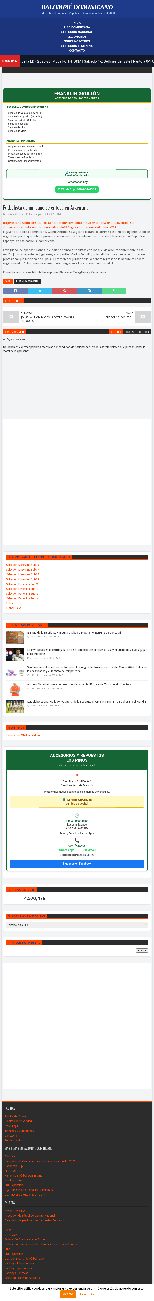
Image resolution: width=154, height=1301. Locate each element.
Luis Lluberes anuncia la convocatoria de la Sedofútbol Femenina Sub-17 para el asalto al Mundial (86, 701)
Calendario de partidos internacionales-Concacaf (34, 1220)
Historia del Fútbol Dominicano (23, 1175)
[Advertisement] (21, 482)
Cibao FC (10, 1230)
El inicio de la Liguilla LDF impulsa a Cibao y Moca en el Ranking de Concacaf (74, 632)
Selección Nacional (77, 32)
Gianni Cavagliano (27, 281)
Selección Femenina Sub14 (22, 598)
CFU (7, 1225)
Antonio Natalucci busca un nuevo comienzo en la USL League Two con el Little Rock (79, 684)
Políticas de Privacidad (18, 1121)
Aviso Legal (11, 1125)
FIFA (7, 1249)
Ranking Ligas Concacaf (19, 1268)
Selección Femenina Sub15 (22, 593)
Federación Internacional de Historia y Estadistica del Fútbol (41, 1244)
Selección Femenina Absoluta (22, 1277)
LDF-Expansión (14, 1185)
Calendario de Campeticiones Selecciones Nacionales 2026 (40, 1161)
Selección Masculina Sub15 (22, 574)
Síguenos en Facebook (77, 863)
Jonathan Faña (13, 1180)
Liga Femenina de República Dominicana (29, 1189)
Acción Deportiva (15, 1211)
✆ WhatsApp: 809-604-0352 (77, 189)
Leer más (87, 1294)
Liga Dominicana (77, 27)
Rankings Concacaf (16, 1273)
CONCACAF (12, 1234)
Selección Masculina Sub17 (22, 569)
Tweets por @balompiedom (23, 735)
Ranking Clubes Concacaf (20, 1263)
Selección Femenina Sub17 (22, 588)
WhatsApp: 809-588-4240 (77, 850)
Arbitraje (10, 1156)
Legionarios (77, 37)
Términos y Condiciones (19, 1130)
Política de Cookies (16, 1116)
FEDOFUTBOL (13, 1170)
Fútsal (9, 603)
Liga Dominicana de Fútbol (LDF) (25, 1258)
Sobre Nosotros (77, 41)
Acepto (68, 1294)
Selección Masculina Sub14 (22, 579)
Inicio (77, 23)
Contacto (77, 50)
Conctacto (11, 1135)
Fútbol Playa (13, 608)
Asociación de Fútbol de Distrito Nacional (30, 1215)
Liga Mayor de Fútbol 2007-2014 (25, 1194)
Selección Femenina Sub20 (22, 584)
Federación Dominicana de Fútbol (25, 1239)
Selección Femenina (77, 46)
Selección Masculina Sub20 (22, 564)
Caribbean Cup (14, 1166)
